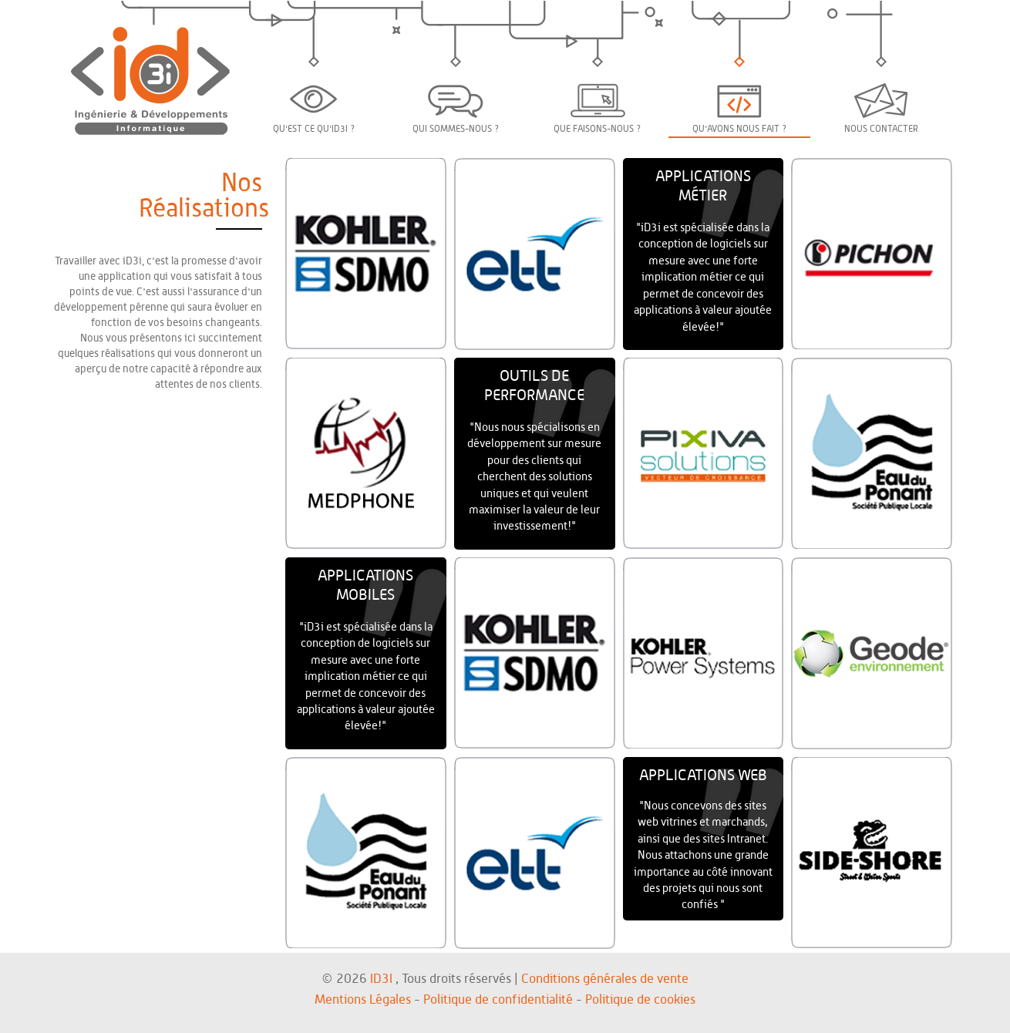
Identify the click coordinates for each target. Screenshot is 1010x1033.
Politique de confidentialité (498, 999)
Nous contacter (881, 108)
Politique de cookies (640, 999)
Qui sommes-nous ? (456, 109)
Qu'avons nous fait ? (739, 109)
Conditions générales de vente (604, 978)
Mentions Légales (363, 999)
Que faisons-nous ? (597, 108)
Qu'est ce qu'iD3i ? (314, 109)
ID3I (381, 978)
